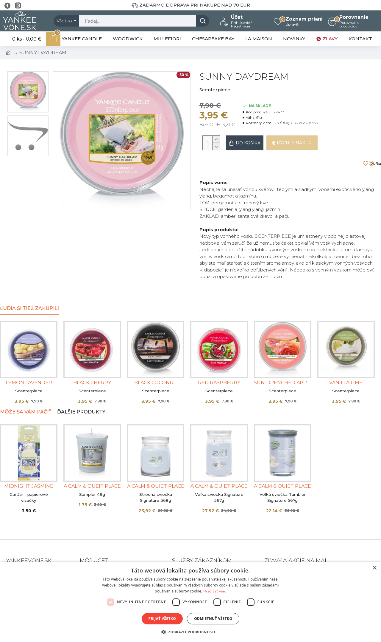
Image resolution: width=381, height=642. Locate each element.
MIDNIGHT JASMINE (28, 468)
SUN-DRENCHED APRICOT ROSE (282, 365)
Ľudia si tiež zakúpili (29, 291)
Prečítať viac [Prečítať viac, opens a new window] (214, 591)
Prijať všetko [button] (162, 618)
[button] (191, 632)
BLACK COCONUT (155, 365)
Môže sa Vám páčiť (25, 394)
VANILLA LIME (346, 365)
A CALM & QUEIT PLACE (92, 468)
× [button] (374, 568)
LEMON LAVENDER (29, 365)
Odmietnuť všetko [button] (213, 618)
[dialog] (190, 602)
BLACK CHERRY (92, 365)
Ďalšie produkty (81, 394)
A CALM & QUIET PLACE (155, 468)
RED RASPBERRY (219, 365)
